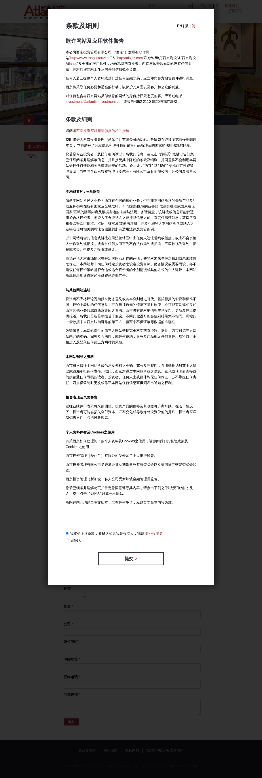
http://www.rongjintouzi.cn (90, 58)
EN (179, 26)
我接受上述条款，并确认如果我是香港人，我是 (114, 533)
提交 (131, 558)
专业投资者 (154, 533)
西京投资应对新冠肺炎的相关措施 (102, 131)
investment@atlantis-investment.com (94, 102)
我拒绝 (73, 540)
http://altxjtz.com (130, 58)
